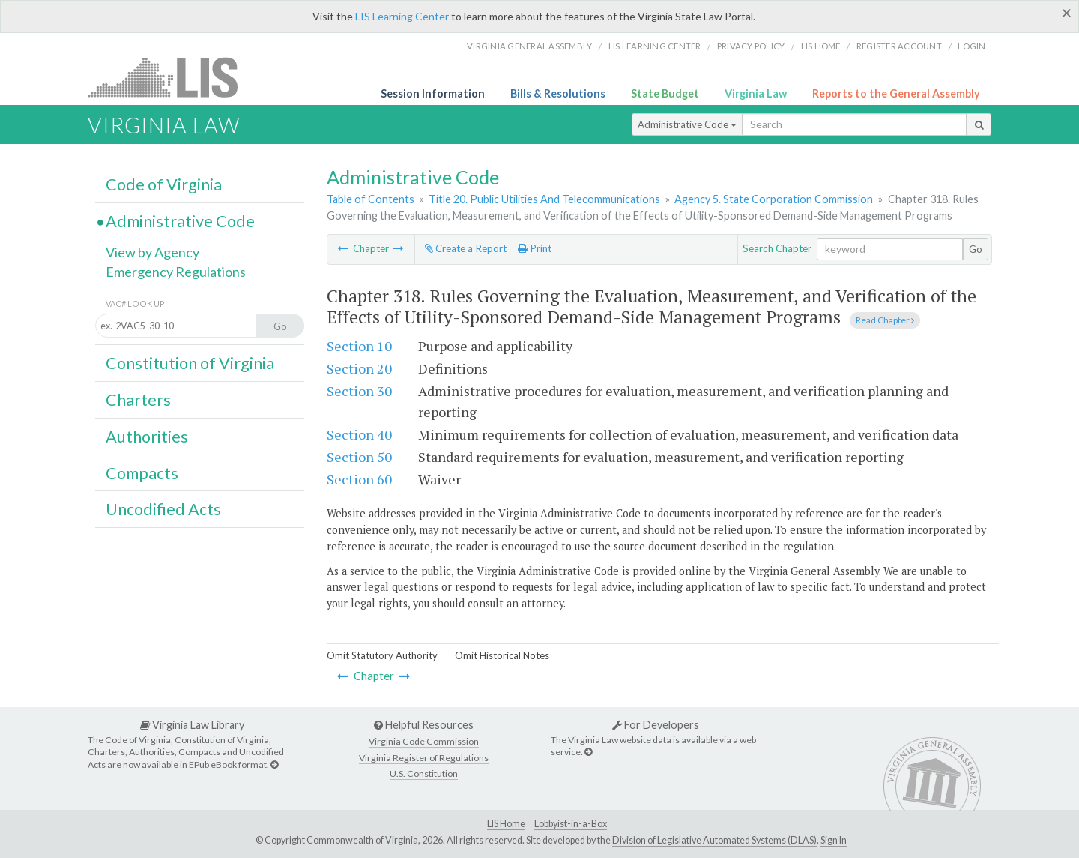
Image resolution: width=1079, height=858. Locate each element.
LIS (171, 77)
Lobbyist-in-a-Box (570, 824)
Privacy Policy (751, 46)
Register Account (899, 46)
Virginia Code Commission (424, 741)
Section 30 (359, 391)
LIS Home (506, 824)
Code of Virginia (164, 184)
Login (971, 46)
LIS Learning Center (402, 16)
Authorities (147, 436)
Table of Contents (370, 199)
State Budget (665, 93)
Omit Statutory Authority (382, 656)
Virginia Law (756, 93)
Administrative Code (687, 124)
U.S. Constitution (424, 773)
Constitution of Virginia (190, 363)
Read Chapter (885, 320)
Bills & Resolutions (557, 93)
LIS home (821, 46)
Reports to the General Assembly (896, 93)
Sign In (833, 840)
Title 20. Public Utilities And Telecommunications (544, 199)
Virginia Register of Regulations (424, 758)
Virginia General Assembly (529, 46)
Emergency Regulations (176, 271)
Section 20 (359, 368)
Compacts (142, 473)
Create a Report (466, 248)
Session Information (433, 93)
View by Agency (152, 252)
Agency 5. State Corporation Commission (773, 199)
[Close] (1066, 12)
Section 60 (359, 479)
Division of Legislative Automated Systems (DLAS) (714, 840)
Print (534, 248)
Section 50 (359, 457)
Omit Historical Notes (502, 656)
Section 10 (359, 346)
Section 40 (359, 434)
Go (975, 249)
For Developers (655, 724)
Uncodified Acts (163, 509)
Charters (138, 400)
